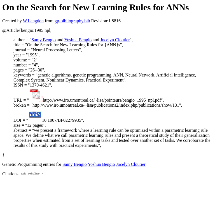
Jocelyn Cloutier (115, 39)
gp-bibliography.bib (72, 20)
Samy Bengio (43, 39)
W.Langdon (33, 20)
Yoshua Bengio (78, 39)
